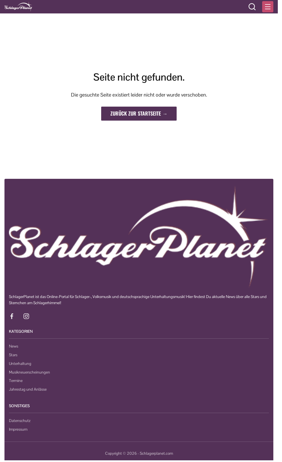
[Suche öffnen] (252, 6)
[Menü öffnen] (267, 6)
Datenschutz (19, 420)
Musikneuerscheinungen (29, 372)
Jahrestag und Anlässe (28, 389)
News (13, 346)
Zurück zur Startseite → (138, 113)
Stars (13, 354)
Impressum (18, 429)
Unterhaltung (20, 363)
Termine (16, 380)
